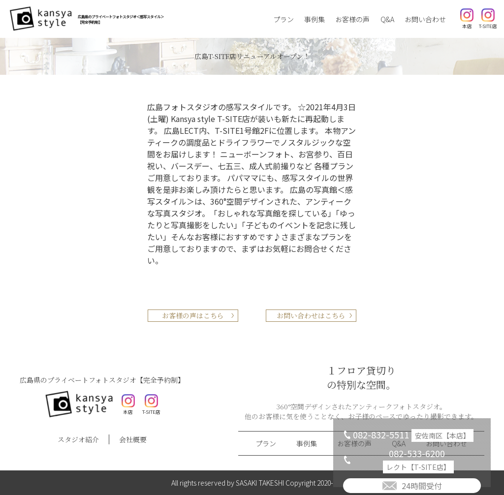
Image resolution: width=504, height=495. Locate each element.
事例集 (314, 19)
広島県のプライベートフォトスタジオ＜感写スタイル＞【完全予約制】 (121, 19)
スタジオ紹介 (78, 439)
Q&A (387, 19)
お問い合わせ (425, 19)
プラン (283, 19)
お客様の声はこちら (193, 315)
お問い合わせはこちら (311, 315)
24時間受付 (422, 486)
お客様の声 (352, 19)
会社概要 (133, 439)
